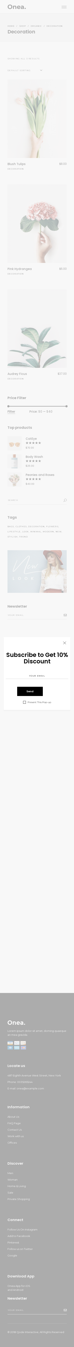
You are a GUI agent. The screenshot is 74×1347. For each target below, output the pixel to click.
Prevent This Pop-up (39, 702)
